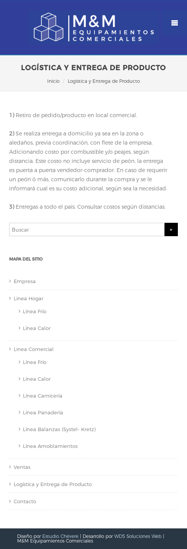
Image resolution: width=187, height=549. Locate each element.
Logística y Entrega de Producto (53, 484)
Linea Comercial (34, 349)
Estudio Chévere (60, 536)
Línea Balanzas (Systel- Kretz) (59, 429)
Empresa (25, 281)
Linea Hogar (28, 298)
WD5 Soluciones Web (137, 536)
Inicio (53, 81)
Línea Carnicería (42, 396)
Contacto (25, 501)
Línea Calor (37, 328)
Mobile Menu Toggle (174, 22)
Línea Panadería (43, 412)
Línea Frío (34, 311)
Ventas (22, 467)
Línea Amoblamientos (50, 446)
